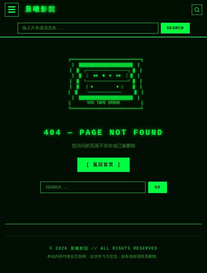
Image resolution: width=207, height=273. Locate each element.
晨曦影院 (40, 9)
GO (158, 187)
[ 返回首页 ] (103, 164)
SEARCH (175, 28)
